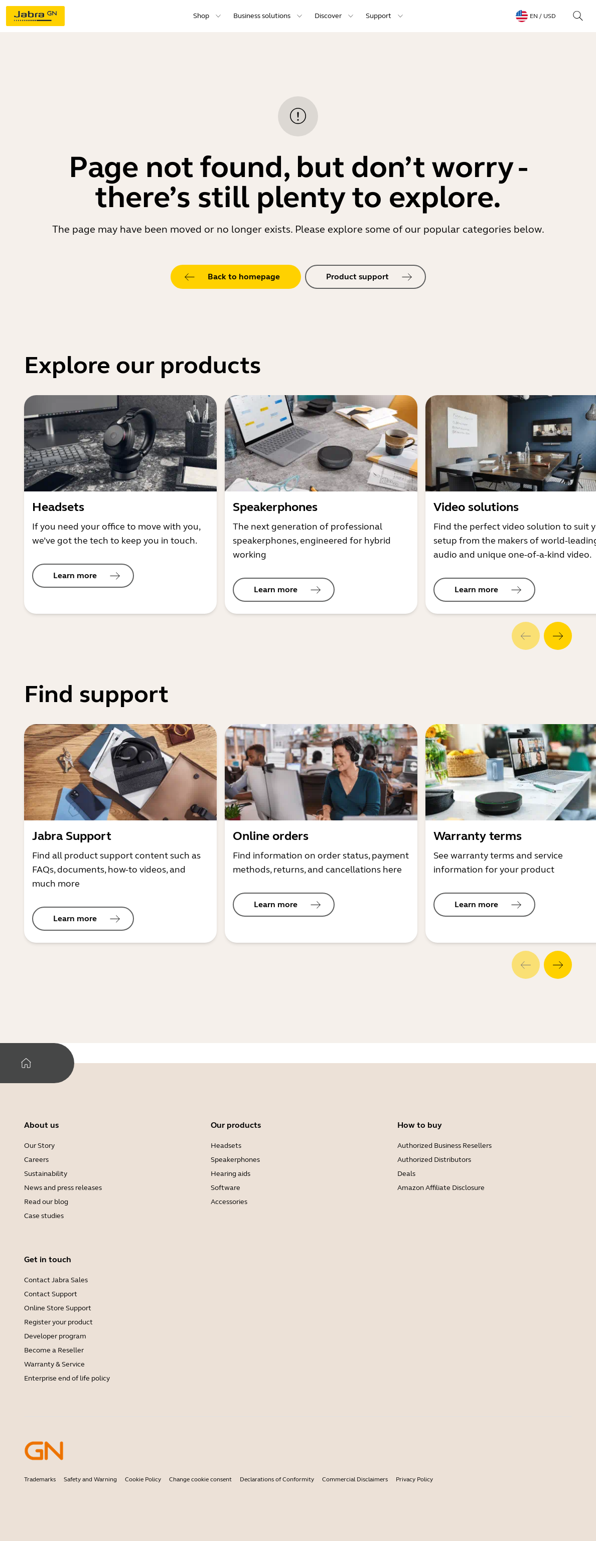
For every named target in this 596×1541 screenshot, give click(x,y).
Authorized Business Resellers (444, 1145)
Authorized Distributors (434, 1159)
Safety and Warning (90, 1479)
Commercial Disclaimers (355, 1479)
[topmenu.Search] (578, 16)
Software (225, 1187)
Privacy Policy (414, 1479)
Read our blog (46, 1201)
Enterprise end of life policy (67, 1378)
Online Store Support (57, 1308)
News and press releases (63, 1187)
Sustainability (45, 1173)
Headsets (226, 1145)
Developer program (55, 1336)
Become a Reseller (54, 1350)
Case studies (44, 1216)
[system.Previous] (526, 636)
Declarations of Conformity (277, 1479)
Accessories (229, 1201)
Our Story (39, 1145)
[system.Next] (558, 636)
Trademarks (40, 1479)
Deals (406, 1173)
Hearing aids (230, 1173)
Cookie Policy (143, 1479)
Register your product (58, 1322)
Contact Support (50, 1294)
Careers (36, 1159)
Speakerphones (235, 1159)
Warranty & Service (54, 1364)
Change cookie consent (200, 1479)
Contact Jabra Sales (56, 1280)
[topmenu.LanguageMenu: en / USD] (536, 16)
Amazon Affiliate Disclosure (441, 1187)
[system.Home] (26, 1063)
